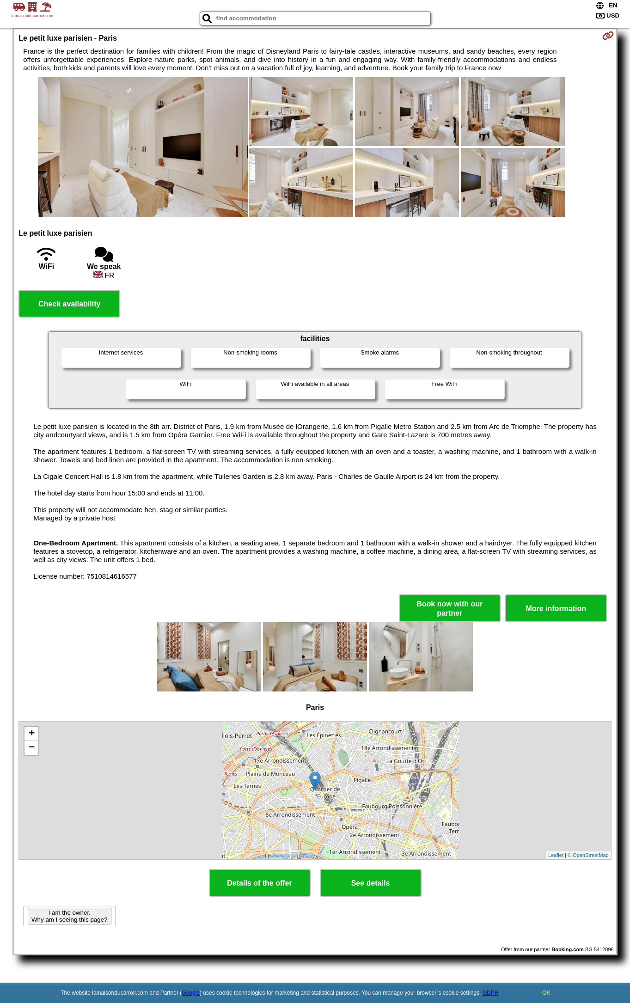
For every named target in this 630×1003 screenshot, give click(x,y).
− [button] (32, 748)
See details (370, 883)
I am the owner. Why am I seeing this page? (69, 916)
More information (556, 608)
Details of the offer (259, 883)
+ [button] (32, 734)
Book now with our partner (449, 608)
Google (191, 993)
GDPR (491, 993)
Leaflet (555, 855)
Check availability (69, 304)
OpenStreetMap (591, 855)
